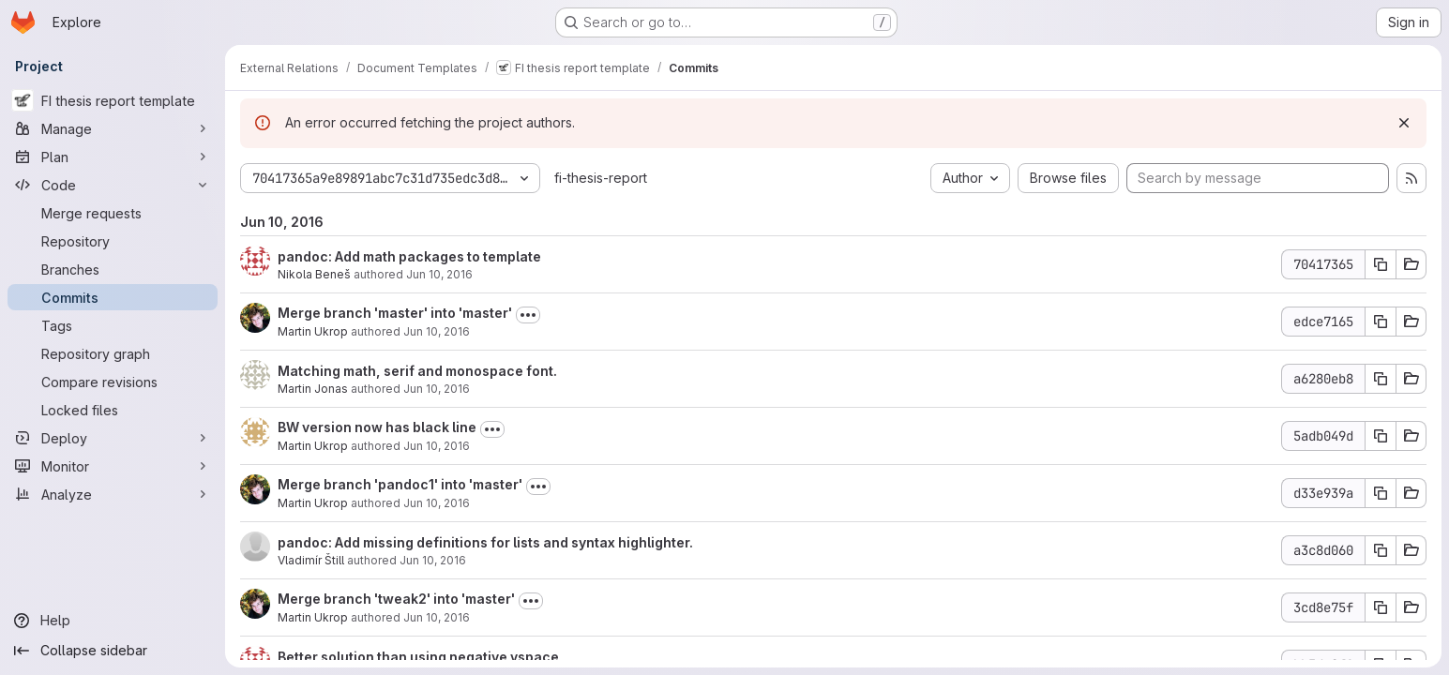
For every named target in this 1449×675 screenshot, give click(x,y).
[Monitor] (113, 466)
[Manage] (113, 128)
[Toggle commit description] (528, 315)
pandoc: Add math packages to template (409, 256)
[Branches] (113, 269)
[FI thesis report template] (113, 100)
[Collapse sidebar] (113, 651)
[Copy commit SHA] (1381, 264)
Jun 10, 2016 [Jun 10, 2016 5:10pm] (436, 503)
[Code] (113, 185)
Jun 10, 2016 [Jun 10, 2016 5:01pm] (433, 560)
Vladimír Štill (311, 560)
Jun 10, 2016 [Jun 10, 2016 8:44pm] (436, 389)
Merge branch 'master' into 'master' (395, 313)
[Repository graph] (113, 353)
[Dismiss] (1404, 123)
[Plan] (113, 156)
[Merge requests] (113, 213)
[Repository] (113, 241)
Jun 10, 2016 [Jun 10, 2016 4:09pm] (436, 617)
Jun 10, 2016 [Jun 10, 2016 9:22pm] (439, 274)
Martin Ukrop (313, 331)
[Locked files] (113, 410)
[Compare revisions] (113, 381)
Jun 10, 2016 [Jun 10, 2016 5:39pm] (436, 446)
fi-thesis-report (600, 178)
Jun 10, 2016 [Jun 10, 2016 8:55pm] (436, 331)
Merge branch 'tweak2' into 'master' (396, 599)
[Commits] (113, 297)
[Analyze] (113, 494)
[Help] (113, 621)
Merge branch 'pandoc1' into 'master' (400, 484)
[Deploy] (113, 438)
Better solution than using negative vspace (418, 657)
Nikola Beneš (314, 274)
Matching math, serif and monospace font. (417, 371)
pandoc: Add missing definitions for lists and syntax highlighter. (485, 542)
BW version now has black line (377, 427)
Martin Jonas (313, 389)
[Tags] (113, 325)
